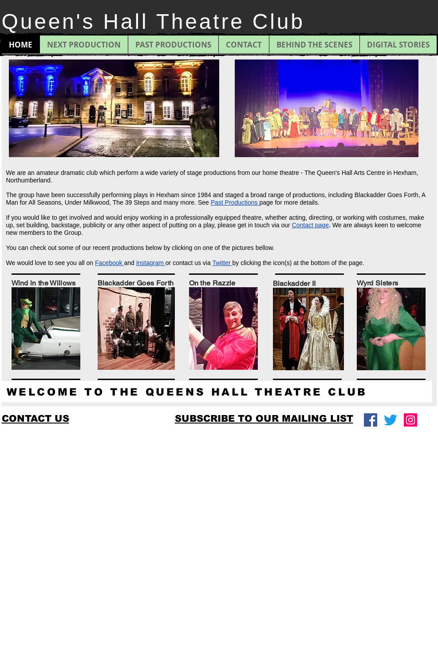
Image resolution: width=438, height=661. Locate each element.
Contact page (310, 225)
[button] (264, 418)
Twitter (222, 262)
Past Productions (235, 202)
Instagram (151, 262)
